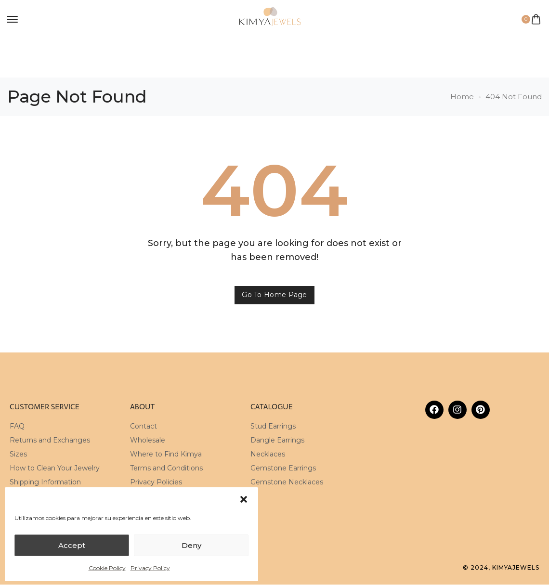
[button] (243, 499)
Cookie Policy (107, 568)
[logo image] (270, 18)
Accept (71, 545)
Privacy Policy (150, 568)
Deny (191, 545)
